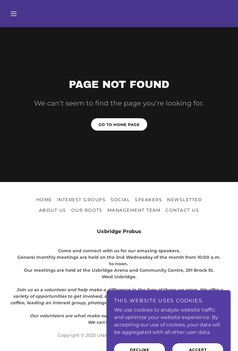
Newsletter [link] (184, 199)
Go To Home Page (119, 124)
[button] (13, 13)
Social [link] (120, 199)
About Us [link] (52, 210)
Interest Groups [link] (81, 199)
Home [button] (44, 199)
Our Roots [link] (87, 210)
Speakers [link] (148, 199)
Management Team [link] (134, 210)
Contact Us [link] (182, 210)
